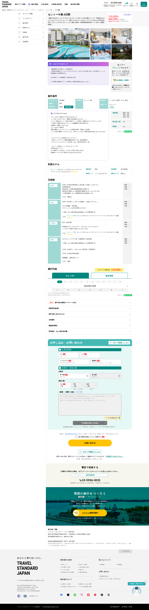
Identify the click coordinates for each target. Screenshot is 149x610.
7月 (76, 281)
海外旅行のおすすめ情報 (67, 572)
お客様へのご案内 (66, 584)
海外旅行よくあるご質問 (85, 584)
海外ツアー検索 (83, 564)
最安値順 (109, 275)
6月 (71, 281)
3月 (120, 281)
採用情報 (119, 564)
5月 (65, 281)
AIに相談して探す (65, 567)
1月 (109, 281)
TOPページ (64, 564)
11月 (98, 281)
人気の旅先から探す (84, 567)
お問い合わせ (90, 443)
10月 (93, 281)
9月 (87, 281)
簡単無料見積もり (104, 576)
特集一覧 (81, 569)
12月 (104, 281)
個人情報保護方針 (114, 607)
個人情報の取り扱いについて (73, 434)
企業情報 (102, 564)
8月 (82, 281)
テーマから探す (65, 569)
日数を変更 (68, 107)
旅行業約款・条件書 (127, 607)
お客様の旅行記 (83, 572)
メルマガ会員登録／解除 (85, 586)
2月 (115, 281)
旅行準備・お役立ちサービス (68, 586)
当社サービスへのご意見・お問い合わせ (110, 579)
